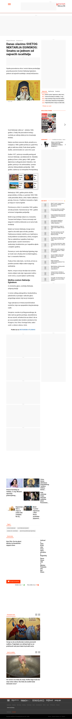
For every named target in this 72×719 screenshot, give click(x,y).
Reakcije (58, 91)
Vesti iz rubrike (11, 653)
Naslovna (9, 705)
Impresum (9, 712)
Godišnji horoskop (57, 139)
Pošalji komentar (13, 581)
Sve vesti (44, 201)
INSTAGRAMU (24, 329)
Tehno (44, 705)
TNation (63, 716)
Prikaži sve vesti (47, 106)
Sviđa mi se (19, 585)
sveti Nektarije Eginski (23, 528)
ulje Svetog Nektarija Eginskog (27, 531)
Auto (48, 705)
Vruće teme (10, 536)
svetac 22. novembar (12, 531)
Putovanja (29, 705)
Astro (64, 139)
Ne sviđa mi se (33, 585)
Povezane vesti (11, 615)
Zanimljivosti (39, 705)
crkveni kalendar (11, 528)
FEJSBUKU (32, 329)
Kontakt (14, 712)
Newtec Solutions (56, 716)
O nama (57, 705)
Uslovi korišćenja (10, 707)
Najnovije (44, 91)
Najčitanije (51, 91)
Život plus (19, 705)
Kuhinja (24, 705)
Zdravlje (14, 705)
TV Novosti (52, 705)
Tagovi (9, 524)
